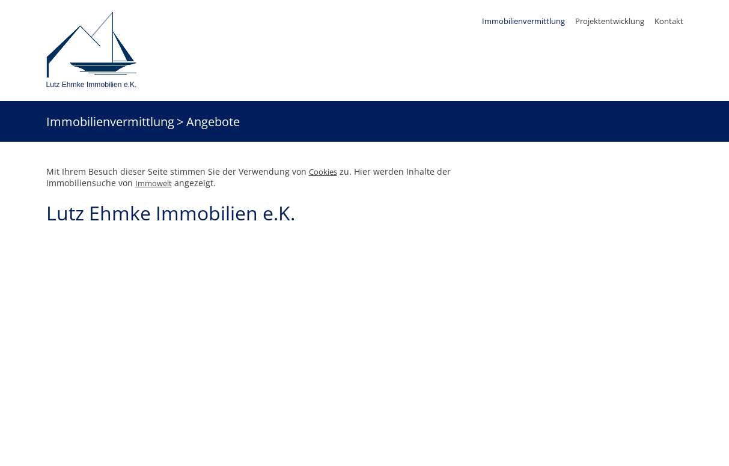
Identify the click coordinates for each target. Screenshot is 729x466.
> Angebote (208, 121)
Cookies (323, 171)
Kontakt (668, 21)
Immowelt (153, 183)
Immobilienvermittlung (523, 21)
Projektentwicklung (609, 21)
